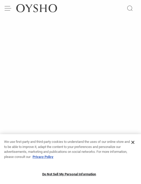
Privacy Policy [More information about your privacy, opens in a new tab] (43, 158)
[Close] (132, 144)
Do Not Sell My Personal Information (69, 176)
